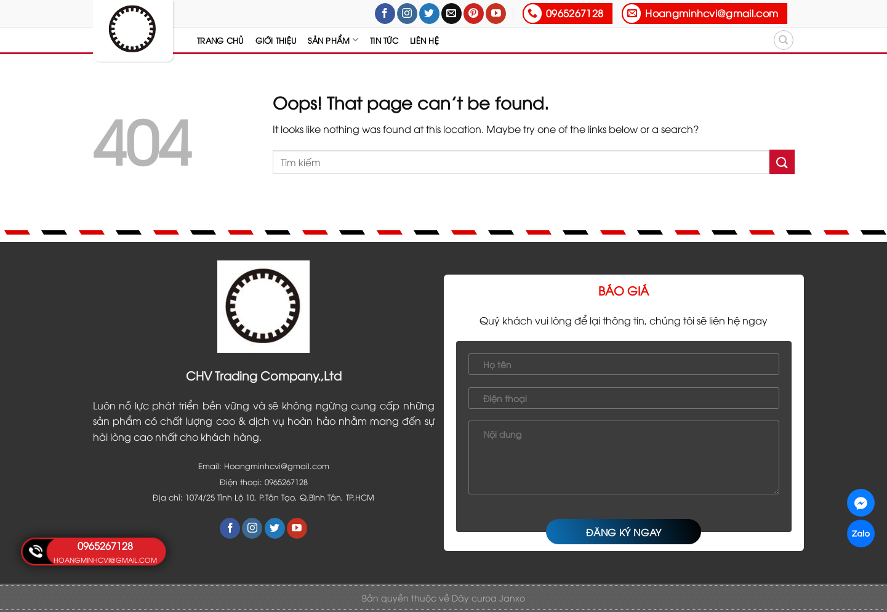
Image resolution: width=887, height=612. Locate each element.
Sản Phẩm (333, 40)
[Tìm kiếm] (783, 40)
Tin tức (384, 40)
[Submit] (781, 162)
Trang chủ (220, 40)
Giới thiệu (276, 40)
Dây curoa (475, 597)
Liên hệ (424, 40)
